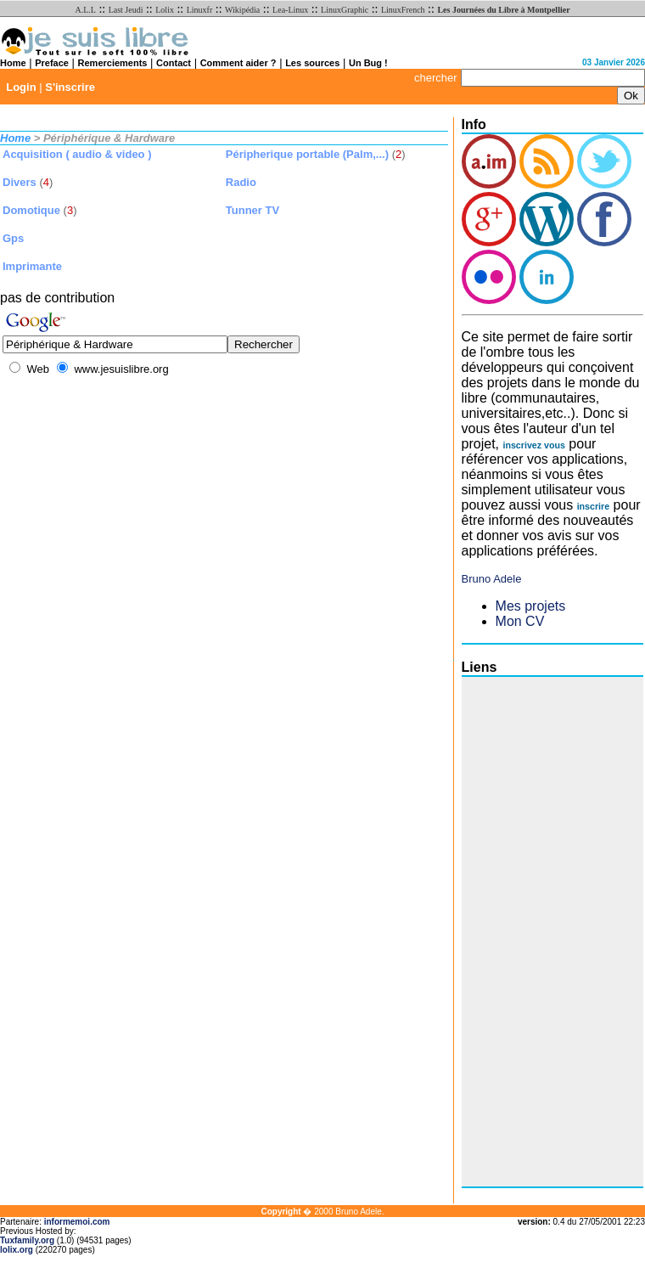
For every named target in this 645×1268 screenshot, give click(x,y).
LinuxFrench (403, 9)
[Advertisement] (529, 931)
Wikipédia (242, 9)
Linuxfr (200, 9)
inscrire (593, 506)
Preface (52, 63)
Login (21, 87)
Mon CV (520, 621)
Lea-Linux (290, 9)
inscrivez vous (533, 445)
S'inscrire (70, 87)
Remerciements (113, 63)
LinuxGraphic (344, 9)
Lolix (164, 9)
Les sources (312, 63)
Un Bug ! (368, 63)
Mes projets (531, 606)
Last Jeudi (126, 9)
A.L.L (85, 9)
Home (13, 63)
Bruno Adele (492, 578)
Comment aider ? (238, 63)
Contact (173, 63)
